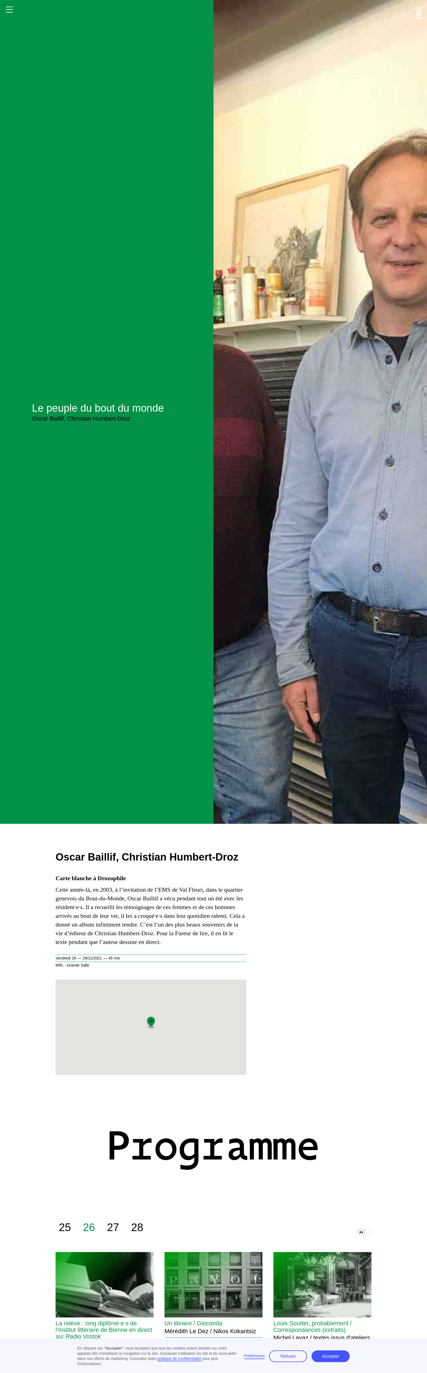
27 (113, 1229)
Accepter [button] (330, 1356)
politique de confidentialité (179, 1358)
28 (137, 1229)
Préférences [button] (254, 1356)
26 (89, 1229)
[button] (151, 1022)
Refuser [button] (288, 1356)
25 (65, 1229)
